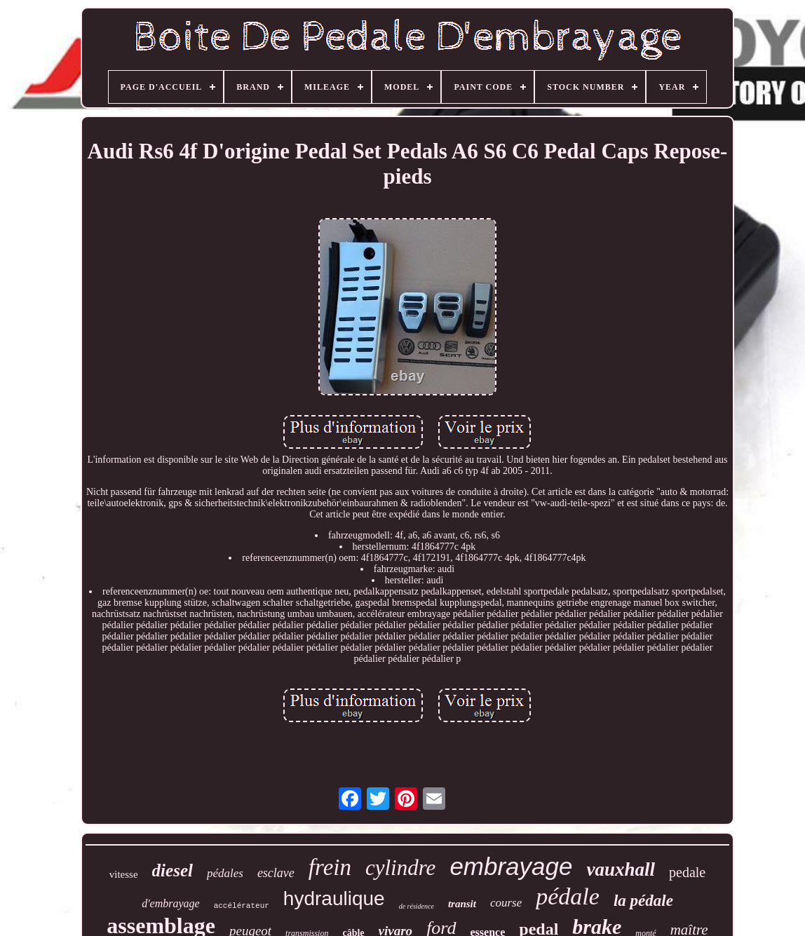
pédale (568, 896)
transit (462, 903)
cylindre (400, 867)
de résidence (416, 906)
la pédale (643, 900)
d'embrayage (171, 903)
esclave (276, 873)
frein (330, 867)
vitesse (123, 874)
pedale (687, 872)
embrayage (510, 866)
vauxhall (620, 869)
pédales (225, 873)
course (506, 902)
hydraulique (334, 898)
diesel (172, 870)
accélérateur (241, 906)
